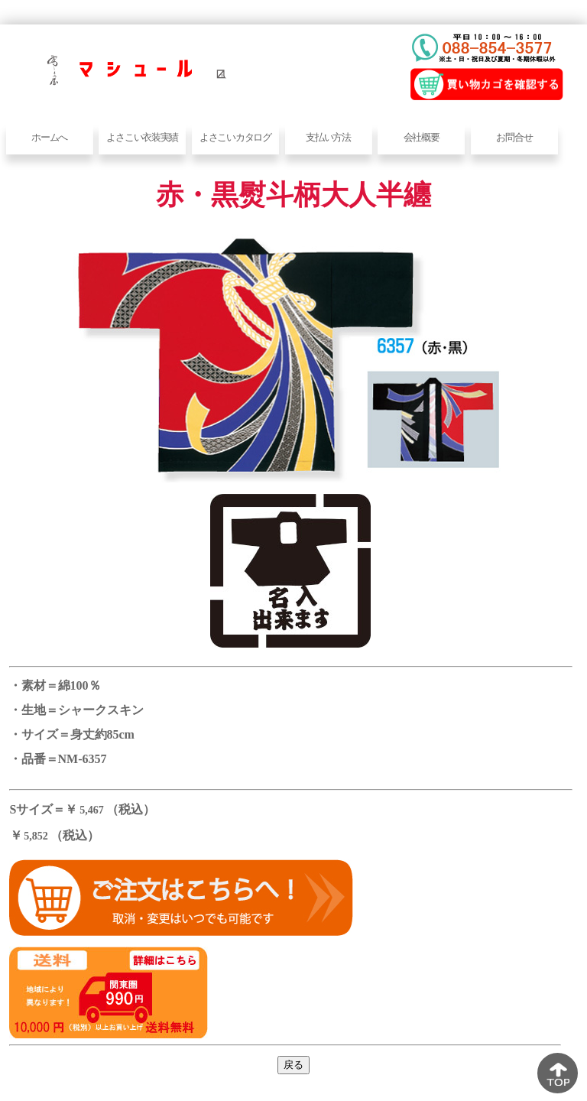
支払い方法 (328, 137)
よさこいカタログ (235, 137)
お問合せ (514, 137)
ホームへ (49, 137)
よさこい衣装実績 (142, 137)
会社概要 (421, 137)
